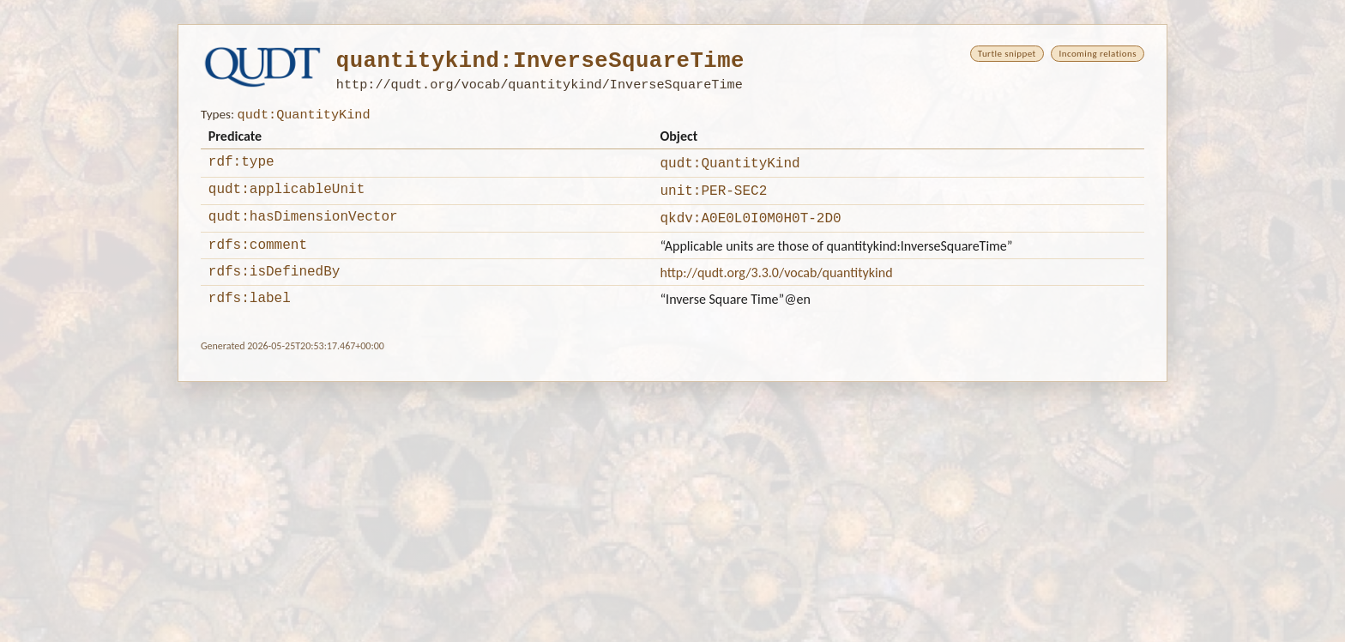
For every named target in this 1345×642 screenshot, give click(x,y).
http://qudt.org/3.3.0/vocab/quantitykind (776, 285)
